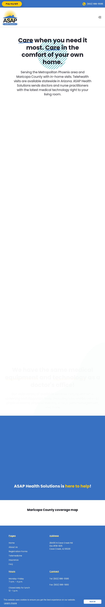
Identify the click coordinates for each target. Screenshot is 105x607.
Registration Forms (18, 551)
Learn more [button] (10, 603)
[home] (10, 17)
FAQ (11, 564)
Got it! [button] (93, 601)
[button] (100, 17)
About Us (13, 547)
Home (12, 542)
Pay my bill (12, 3)
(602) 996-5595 (61, 578)
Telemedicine (15, 555)
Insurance (13, 560)
